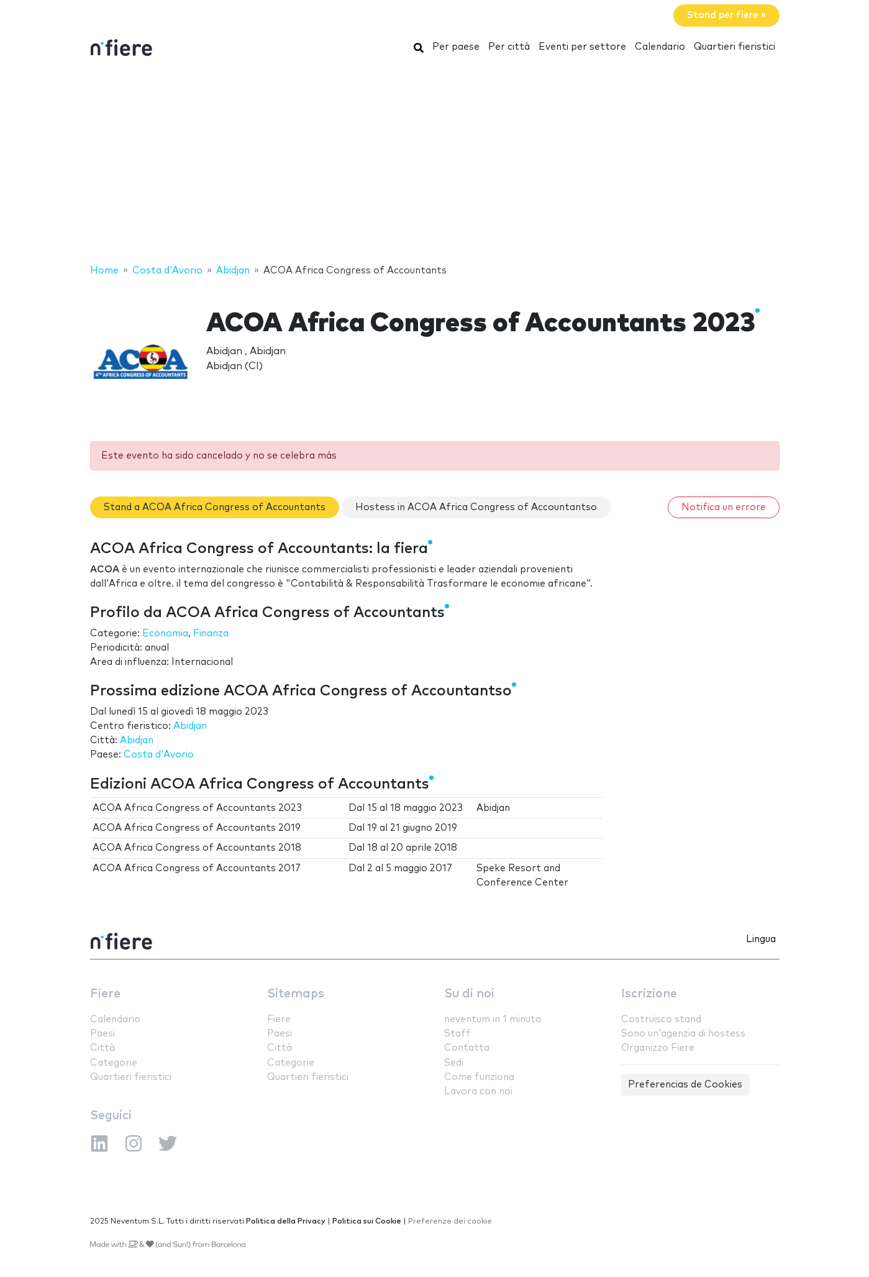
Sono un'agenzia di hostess (683, 1033)
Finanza (211, 633)
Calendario (660, 47)
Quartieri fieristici (734, 47)
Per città (509, 47)
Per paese (456, 47)
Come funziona (479, 1077)
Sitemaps (295, 994)
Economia (165, 633)
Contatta (466, 1048)
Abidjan (190, 726)
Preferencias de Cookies (685, 1084)
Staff (457, 1033)
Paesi (102, 1033)
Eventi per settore (582, 47)
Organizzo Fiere (657, 1048)
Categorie (113, 1063)
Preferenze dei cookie (450, 1221)
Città (102, 1048)
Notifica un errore (723, 507)
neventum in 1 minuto (493, 1019)
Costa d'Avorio (159, 754)
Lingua (761, 939)
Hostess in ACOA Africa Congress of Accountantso (476, 507)
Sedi (453, 1063)
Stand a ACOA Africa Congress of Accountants (214, 507)
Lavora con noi (478, 1091)
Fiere (105, 994)
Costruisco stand (661, 1019)
